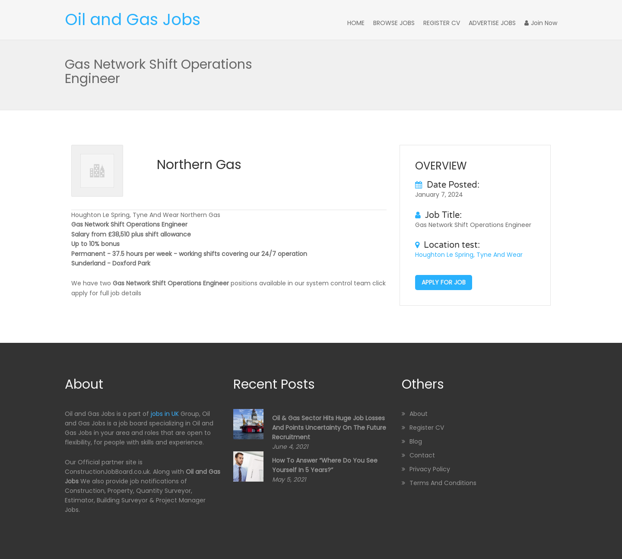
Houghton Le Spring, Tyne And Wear (469, 254)
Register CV (441, 23)
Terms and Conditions (442, 483)
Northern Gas (199, 165)
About (418, 413)
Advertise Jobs (492, 23)
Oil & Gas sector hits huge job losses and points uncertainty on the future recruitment (329, 427)
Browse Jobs (394, 23)
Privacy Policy (429, 469)
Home (356, 23)
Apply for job (444, 282)
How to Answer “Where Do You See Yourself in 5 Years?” (325, 465)
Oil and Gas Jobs (132, 19)
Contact (422, 455)
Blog (415, 441)
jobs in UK (165, 413)
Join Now (540, 23)
